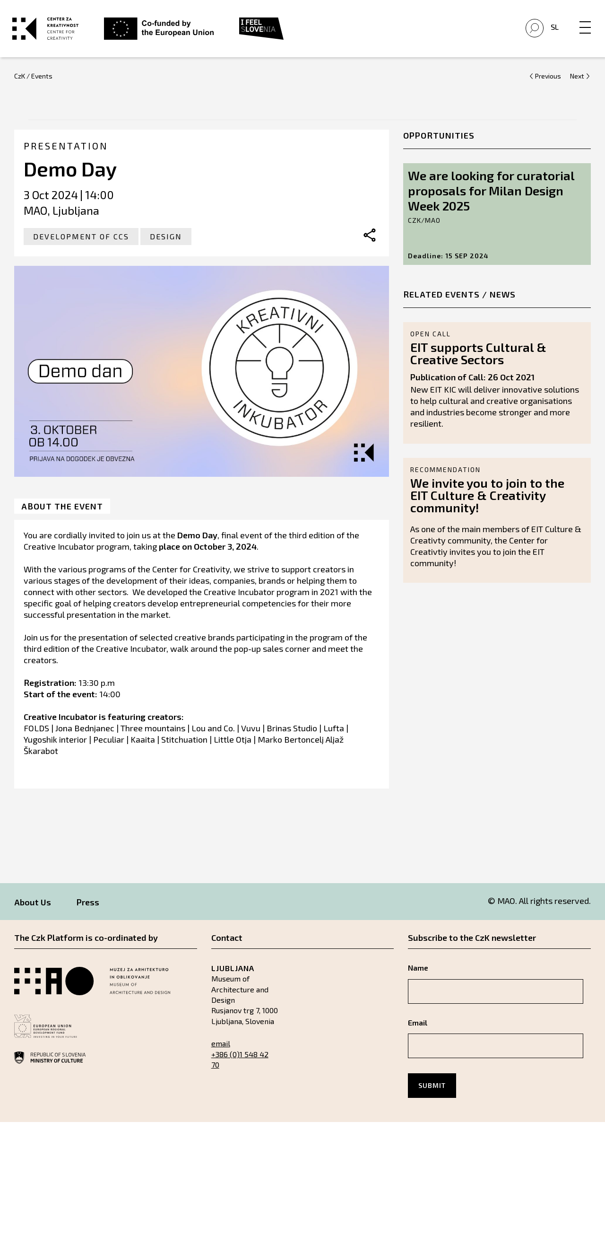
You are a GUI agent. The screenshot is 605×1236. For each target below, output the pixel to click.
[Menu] (583, 22)
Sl (553, 31)
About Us (32, 910)
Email (417, 1030)
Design (166, 244)
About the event (62, 514)
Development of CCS (81, 244)
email (220, 1051)
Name (418, 976)
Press (88, 910)
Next (577, 84)
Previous (548, 84)
